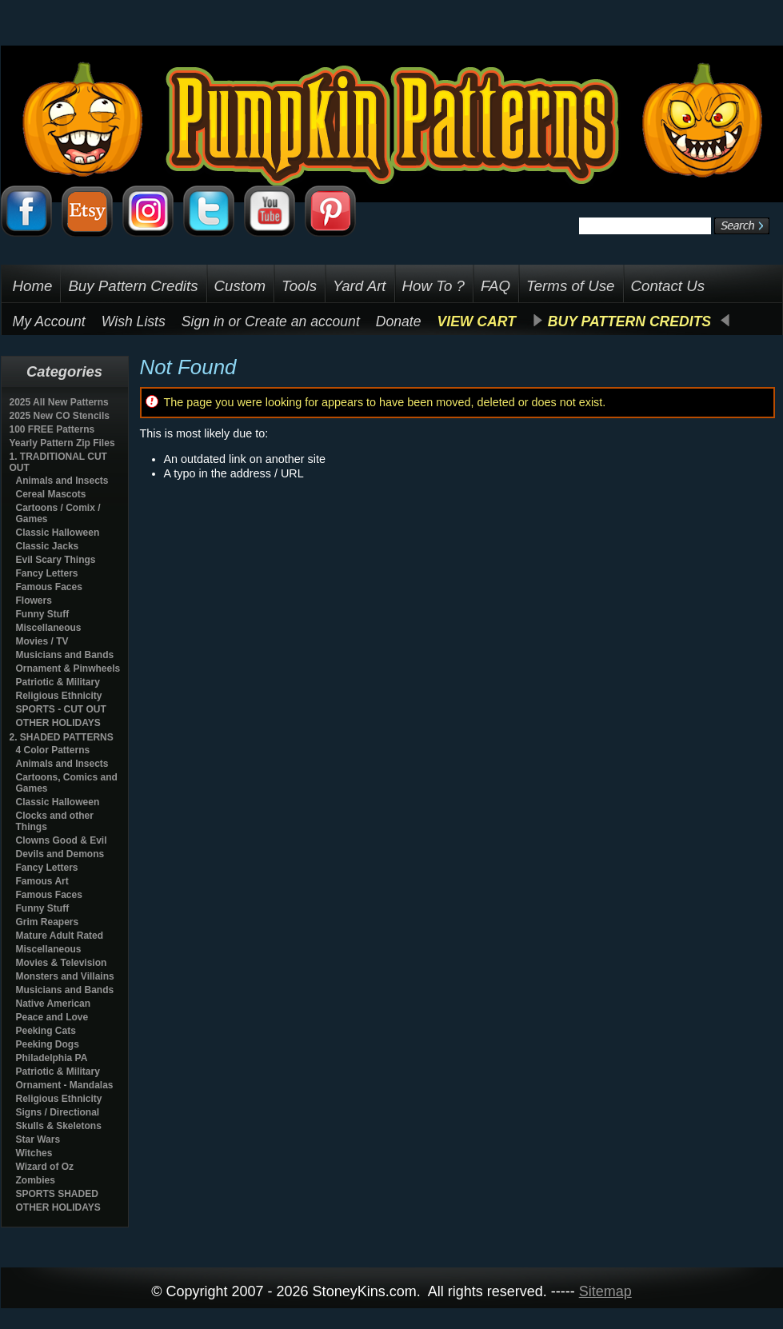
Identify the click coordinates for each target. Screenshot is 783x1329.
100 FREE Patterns (52, 429)
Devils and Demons (60, 854)
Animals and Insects (62, 480)
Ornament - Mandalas (65, 1085)
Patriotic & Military (58, 682)
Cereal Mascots (51, 494)
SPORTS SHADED (57, 1193)
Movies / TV (42, 641)
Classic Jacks (47, 546)
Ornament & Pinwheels (68, 668)
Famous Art (42, 881)
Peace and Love (52, 1017)
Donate (398, 321)
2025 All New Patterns (59, 402)
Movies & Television (61, 962)
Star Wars (38, 1139)
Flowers (34, 600)
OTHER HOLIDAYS (58, 722)
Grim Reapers (47, 922)
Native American (53, 1003)
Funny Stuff (43, 614)
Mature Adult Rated (60, 935)
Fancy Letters (47, 573)
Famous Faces (49, 587)
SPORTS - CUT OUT (61, 709)
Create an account (302, 321)
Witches (34, 1153)
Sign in (203, 321)
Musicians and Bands (65, 655)
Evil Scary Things (56, 559)
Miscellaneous (49, 627)
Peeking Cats (46, 1030)
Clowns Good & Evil (61, 840)
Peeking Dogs (47, 1044)
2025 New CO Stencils (60, 415)
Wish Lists (134, 321)
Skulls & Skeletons (59, 1125)
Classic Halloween (58, 532)
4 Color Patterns (53, 750)
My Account (49, 321)
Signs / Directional (58, 1112)
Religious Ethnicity (59, 695)
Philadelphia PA (52, 1058)
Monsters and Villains (65, 976)
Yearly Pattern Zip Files (62, 443)
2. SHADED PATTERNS (62, 737)
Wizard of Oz (45, 1166)
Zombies (35, 1180)
